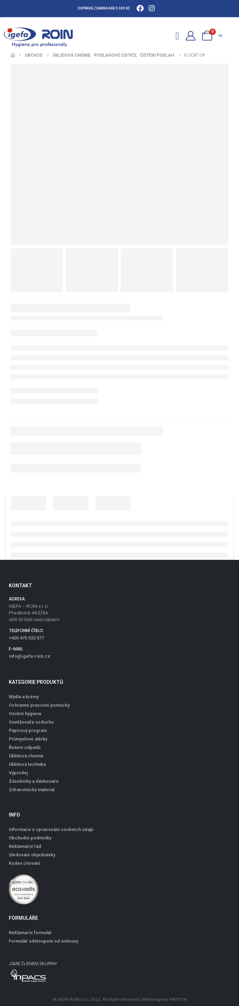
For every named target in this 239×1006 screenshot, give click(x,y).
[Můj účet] (190, 35)
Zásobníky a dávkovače (34, 781)
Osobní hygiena (25, 713)
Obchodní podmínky (30, 838)
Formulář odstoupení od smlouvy (43, 941)
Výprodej (18, 772)
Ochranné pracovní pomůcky (39, 705)
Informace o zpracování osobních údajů (51, 829)
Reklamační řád (25, 846)
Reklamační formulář (30, 932)
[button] (165, 35)
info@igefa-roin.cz (29, 656)
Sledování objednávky (32, 854)
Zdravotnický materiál (32, 789)
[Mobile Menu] (178, 35)
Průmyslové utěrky (28, 739)
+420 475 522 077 (26, 638)
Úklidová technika (27, 764)
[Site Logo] (42, 35)
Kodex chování (24, 863)
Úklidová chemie (26, 755)
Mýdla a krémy (24, 696)
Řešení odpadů (24, 747)
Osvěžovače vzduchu (31, 722)
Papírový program (28, 730)
